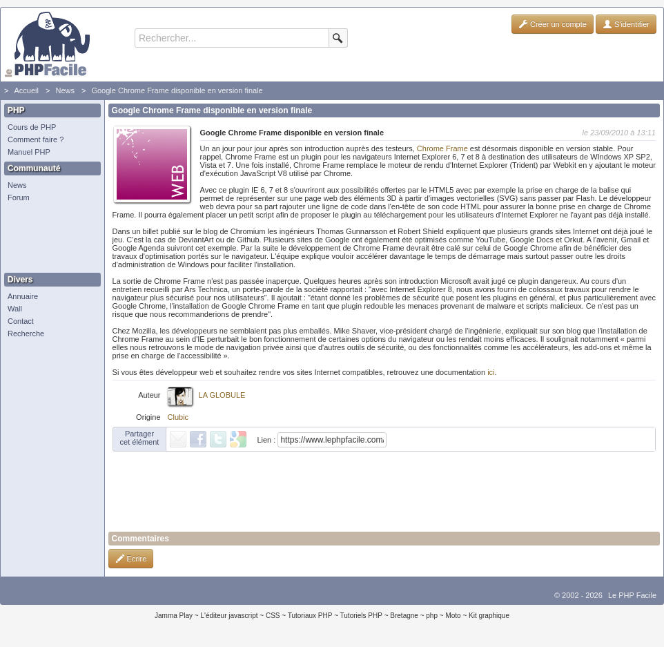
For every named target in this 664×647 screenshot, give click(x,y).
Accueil (26, 90)
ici (490, 372)
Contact (21, 321)
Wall (15, 309)
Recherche (26, 333)
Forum (19, 197)
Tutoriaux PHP (310, 615)
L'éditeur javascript (228, 615)
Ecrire (131, 558)
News (65, 90)
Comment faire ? (36, 139)
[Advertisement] (49, 238)
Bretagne (404, 615)
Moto (452, 615)
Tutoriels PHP (361, 615)
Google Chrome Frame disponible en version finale (176, 90)
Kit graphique (489, 615)
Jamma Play (174, 615)
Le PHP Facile (632, 595)
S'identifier (626, 24)
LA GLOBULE (222, 395)
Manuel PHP (29, 152)
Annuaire (23, 296)
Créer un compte (552, 24)
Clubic (178, 417)
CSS (273, 615)
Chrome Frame (441, 148)
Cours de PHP (32, 127)
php (432, 615)
